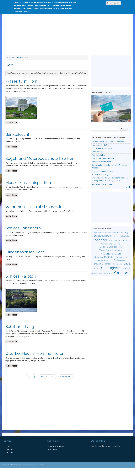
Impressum (54, 449)
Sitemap (9, 449)
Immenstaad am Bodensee (105, 233)
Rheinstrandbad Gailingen (102, 171)
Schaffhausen (115, 240)
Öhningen (104, 244)
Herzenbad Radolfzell (101, 145)
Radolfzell (100, 240)
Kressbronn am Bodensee (111, 260)
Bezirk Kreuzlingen (102, 235)
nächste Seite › (47, 376)
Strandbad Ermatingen (101, 174)
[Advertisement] (67, 32)
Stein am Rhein (115, 244)
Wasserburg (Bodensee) (110, 250)
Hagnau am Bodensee (101, 264)
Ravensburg (117, 264)
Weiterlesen (12, 122)
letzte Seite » (66, 376)
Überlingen (109, 268)
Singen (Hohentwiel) (122, 236)
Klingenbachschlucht (24, 252)
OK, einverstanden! (113, 2)
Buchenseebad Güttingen (102, 148)
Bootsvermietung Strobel (102, 184)
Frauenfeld (124, 268)
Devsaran (40, 464)
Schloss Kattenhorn (23, 228)
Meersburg (122, 232)
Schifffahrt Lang (19, 326)
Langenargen (121, 257)
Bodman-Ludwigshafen (111, 247)
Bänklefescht (17, 134)
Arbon (125, 240)
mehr (128, 187)
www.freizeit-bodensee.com (21, 464)
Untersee (19, 58)
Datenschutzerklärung (57, 446)
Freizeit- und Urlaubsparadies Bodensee (108, 142)
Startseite (10, 58)
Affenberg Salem (98, 155)
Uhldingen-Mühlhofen (104, 257)
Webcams (10, 452)
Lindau (127, 263)
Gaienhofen (96, 273)
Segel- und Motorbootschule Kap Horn (40, 158)
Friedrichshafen (111, 253)
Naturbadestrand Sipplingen (103, 158)
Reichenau (107, 273)
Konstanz (121, 272)
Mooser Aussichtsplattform (29, 182)
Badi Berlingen (98, 152)
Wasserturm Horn (21, 81)
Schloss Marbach (20, 276)
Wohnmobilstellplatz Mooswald (34, 206)
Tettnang (96, 268)
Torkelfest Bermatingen (101, 162)
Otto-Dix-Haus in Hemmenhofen (34, 353)
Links (8, 446)
